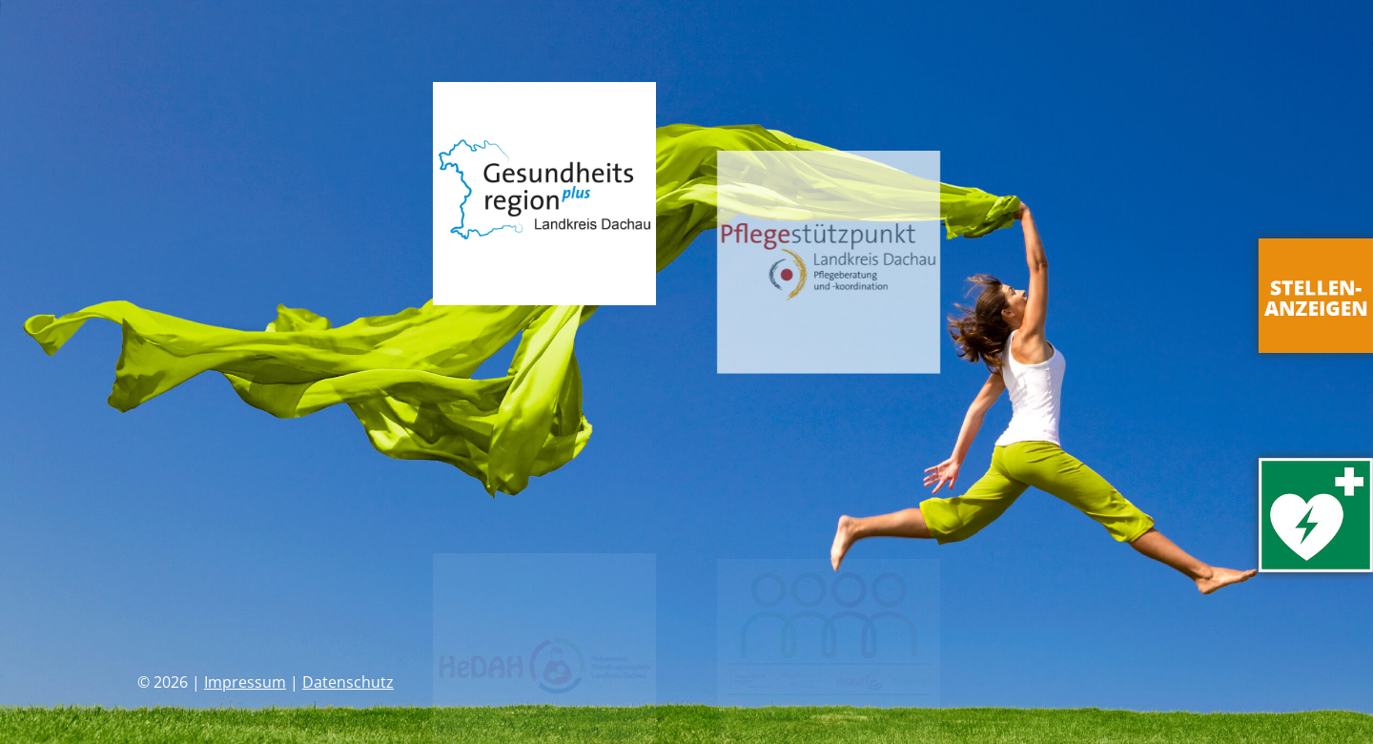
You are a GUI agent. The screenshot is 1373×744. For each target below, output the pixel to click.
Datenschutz (348, 682)
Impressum (245, 682)
